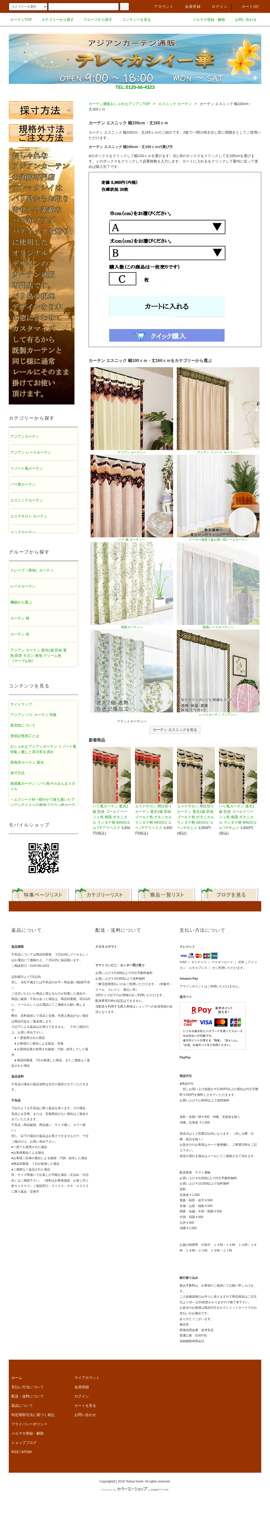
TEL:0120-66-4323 (135, 87)
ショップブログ (24, 1443)
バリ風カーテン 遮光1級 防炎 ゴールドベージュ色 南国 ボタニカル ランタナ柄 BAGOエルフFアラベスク (112, 788)
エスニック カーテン (175, 104)
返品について (22, 1405)
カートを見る (85, 1405)
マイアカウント (87, 1378)
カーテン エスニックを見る (175, 730)
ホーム (16, 1378)
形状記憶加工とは (24, 736)
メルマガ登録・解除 (206, 20)
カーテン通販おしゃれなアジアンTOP (119, 104)
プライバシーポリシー (29, 1424)
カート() (247, 6)
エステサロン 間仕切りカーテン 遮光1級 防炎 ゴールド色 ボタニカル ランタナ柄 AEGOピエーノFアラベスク (154, 788)
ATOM (27, 1452)
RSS (15, 1452)
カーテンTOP (21, 20)
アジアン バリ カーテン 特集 (33, 715)
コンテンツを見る (133, 20)
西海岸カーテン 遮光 (27, 762)
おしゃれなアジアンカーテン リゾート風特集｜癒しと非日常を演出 (43, 749)
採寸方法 (17, 773)
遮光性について (23, 725)
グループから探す (94, 20)
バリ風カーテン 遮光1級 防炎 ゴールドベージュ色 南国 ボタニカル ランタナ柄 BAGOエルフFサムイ (238, 788)
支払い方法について (27, 1387)
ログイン (216, 6)
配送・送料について (27, 1396)
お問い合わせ (243, 20)
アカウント (161, 6)
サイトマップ (21, 704)
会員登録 (190, 6)
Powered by (135, 1489)
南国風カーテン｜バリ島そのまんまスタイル (42, 786)
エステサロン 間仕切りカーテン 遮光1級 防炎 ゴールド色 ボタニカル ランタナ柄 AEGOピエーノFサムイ (196, 788)
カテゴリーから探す (54, 20)
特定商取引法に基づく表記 (33, 1415)
